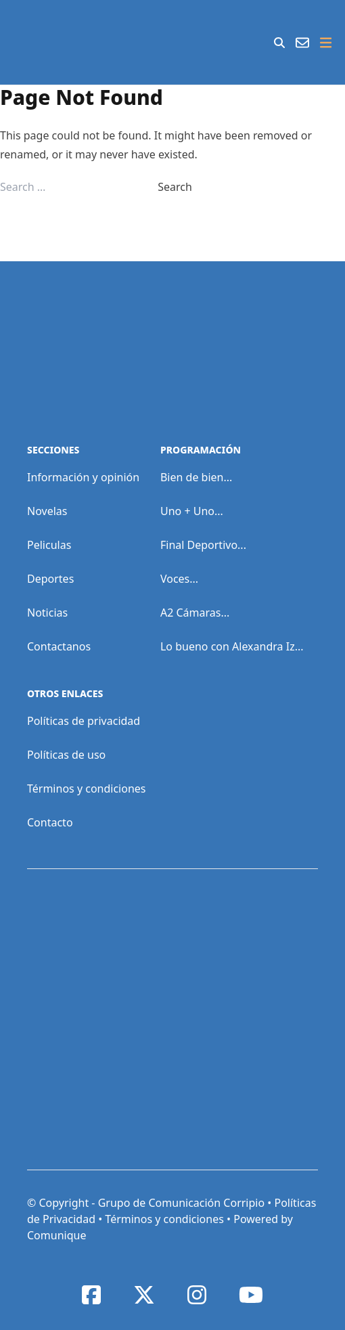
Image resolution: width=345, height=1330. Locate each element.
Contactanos (59, 646)
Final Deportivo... (203, 544)
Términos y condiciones (86, 788)
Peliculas (49, 544)
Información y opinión (83, 477)
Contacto (50, 822)
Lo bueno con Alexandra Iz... (232, 646)
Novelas (47, 511)
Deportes (50, 578)
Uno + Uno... (191, 511)
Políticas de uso (66, 754)
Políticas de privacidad (83, 720)
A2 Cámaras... (194, 612)
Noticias (47, 612)
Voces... (179, 578)
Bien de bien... (196, 477)
